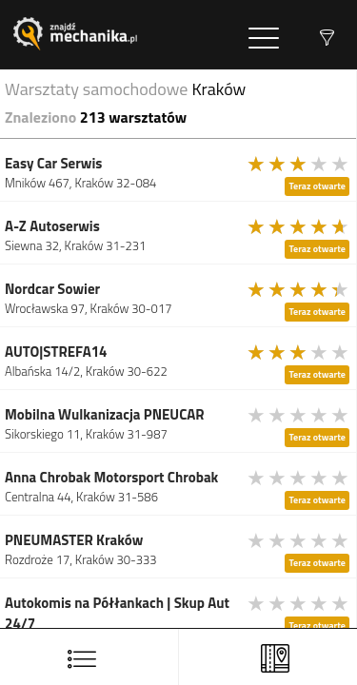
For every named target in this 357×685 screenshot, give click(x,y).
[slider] (299, 163)
